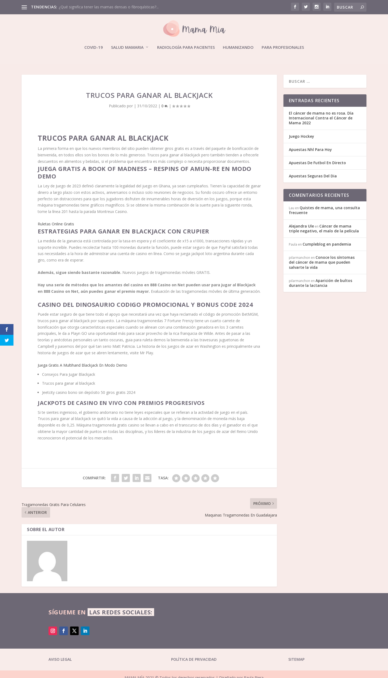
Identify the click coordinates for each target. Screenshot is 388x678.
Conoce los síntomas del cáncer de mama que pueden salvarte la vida (322, 262)
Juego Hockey (301, 136)
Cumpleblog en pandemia (327, 244)
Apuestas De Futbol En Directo (317, 162)
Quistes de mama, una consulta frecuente (324, 210)
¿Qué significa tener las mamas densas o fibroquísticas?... (109, 6)
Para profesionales (283, 47)
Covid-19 (93, 47)
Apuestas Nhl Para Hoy (310, 149)
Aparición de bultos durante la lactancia (320, 283)
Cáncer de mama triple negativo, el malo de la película (324, 228)
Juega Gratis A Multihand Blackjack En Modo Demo (82, 365)
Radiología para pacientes (186, 47)
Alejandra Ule (301, 226)
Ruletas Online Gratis (56, 223)
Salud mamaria (127, 47)
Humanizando (238, 47)
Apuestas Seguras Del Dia (313, 175)
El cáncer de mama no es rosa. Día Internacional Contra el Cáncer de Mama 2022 (321, 118)
